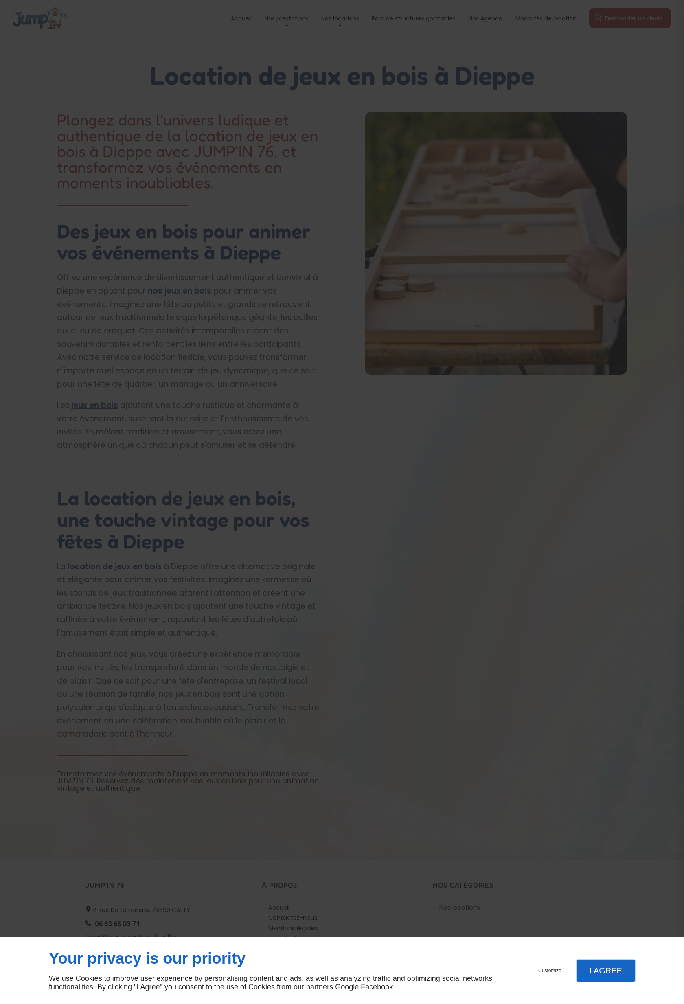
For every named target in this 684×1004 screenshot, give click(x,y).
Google (347, 987)
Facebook (377, 987)
